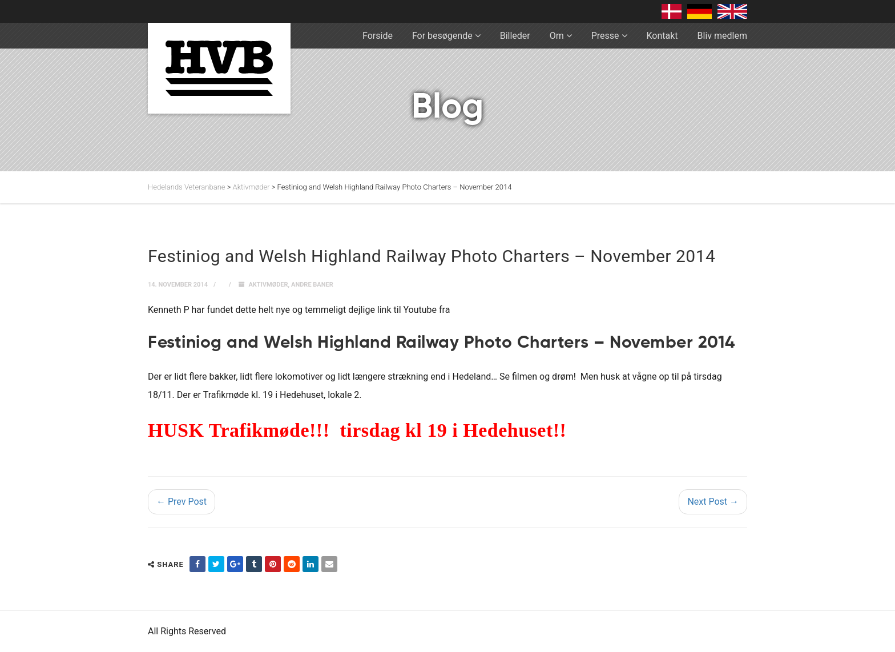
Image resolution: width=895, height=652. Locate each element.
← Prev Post (181, 501)
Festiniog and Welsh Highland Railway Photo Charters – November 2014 (441, 343)
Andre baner (312, 284)
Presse (605, 35)
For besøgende (442, 35)
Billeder (515, 35)
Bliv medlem (722, 35)
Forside (377, 35)
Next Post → (713, 501)
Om (557, 35)
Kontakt (662, 35)
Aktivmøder (268, 284)
